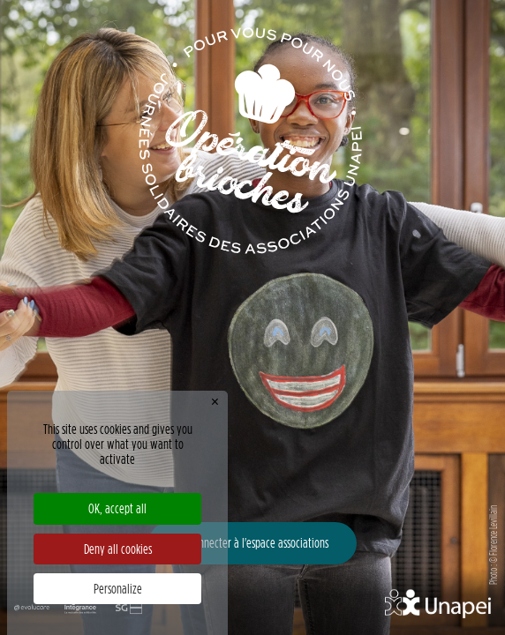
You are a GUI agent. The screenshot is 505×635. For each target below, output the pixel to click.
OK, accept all (117, 508)
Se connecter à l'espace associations (252, 542)
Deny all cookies (118, 549)
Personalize (118, 588)
